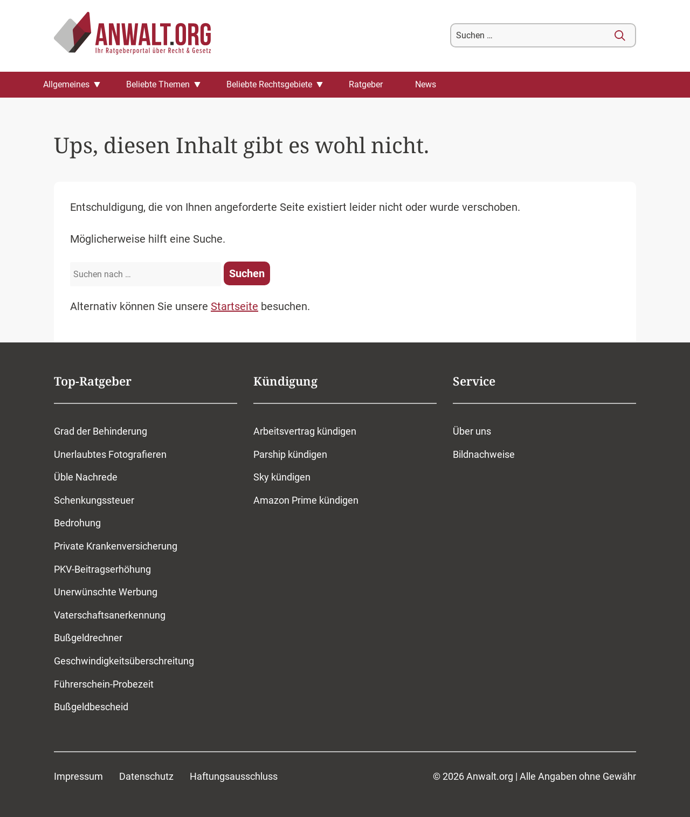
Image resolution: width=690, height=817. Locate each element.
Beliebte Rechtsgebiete (269, 84)
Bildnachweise (484, 454)
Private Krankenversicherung (115, 546)
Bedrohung (77, 522)
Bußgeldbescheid (91, 706)
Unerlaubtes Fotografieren (110, 454)
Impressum (78, 776)
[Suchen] (619, 35)
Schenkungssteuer (94, 500)
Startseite (234, 306)
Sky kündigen (281, 477)
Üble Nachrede (86, 477)
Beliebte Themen (158, 84)
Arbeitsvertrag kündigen (304, 431)
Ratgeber (366, 84)
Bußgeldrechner (88, 637)
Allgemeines (66, 84)
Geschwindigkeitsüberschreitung (124, 661)
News (425, 84)
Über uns (472, 431)
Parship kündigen (290, 454)
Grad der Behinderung (100, 431)
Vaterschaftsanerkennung (109, 615)
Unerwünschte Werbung (105, 592)
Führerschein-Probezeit (104, 684)
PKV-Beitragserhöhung (102, 569)
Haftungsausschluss (234, 776)
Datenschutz (146, 776)
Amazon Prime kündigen (305, 500)
